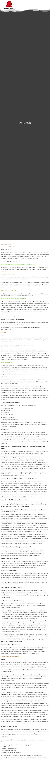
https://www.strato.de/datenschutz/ (12, 346)
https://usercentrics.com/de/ (30, 734)
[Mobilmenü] (46, 4)
